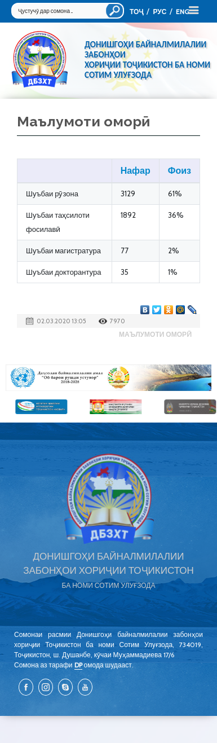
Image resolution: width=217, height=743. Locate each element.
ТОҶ (136, 11)
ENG (182, 11)
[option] (108, 377)
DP (78, 665)
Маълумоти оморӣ (155, 334)
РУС (159, 11)
